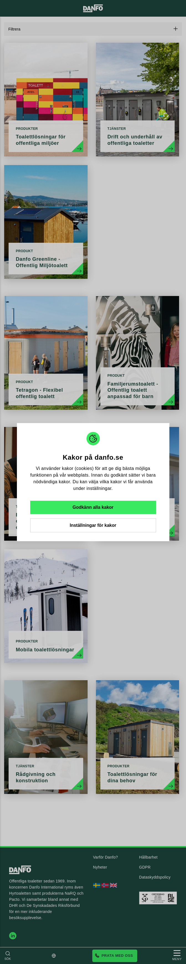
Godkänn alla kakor (93, 507)
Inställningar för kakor (93, 525)
